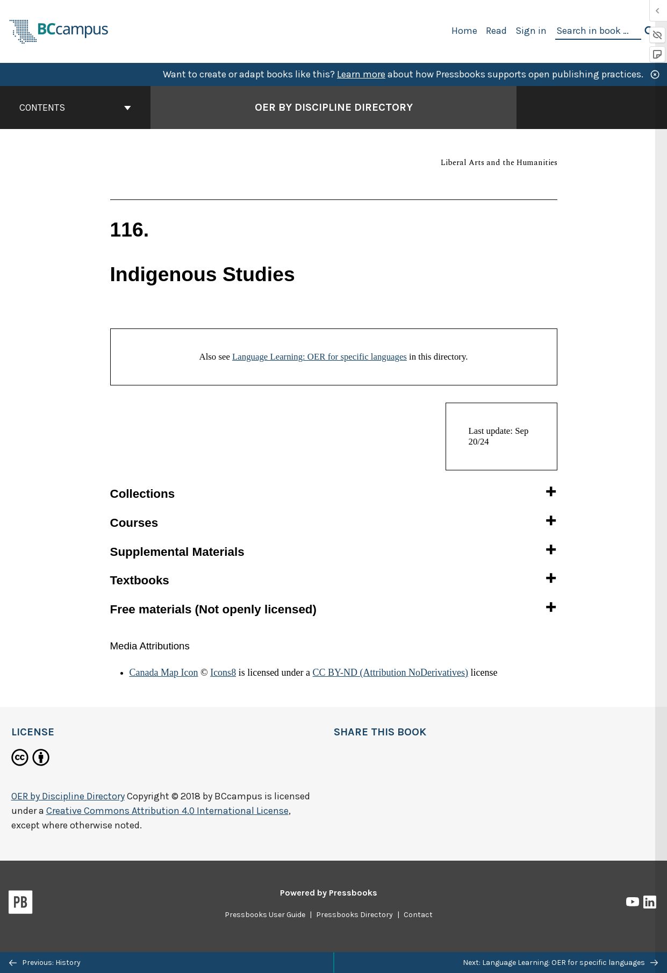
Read (496, 31)
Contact (418, 914)
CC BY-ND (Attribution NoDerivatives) (390, 672)
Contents (75, 107)
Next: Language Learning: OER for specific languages (560, 962)
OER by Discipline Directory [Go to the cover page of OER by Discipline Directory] (334, 107)
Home (464, 31)
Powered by (328, 893)
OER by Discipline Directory (68, 796)
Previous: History (45, 962)
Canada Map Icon (164, 672)
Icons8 (223, 672)
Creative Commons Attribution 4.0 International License (167, 811)
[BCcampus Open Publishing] (59, 30)
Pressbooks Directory (354, 914)
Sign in (531, 31)
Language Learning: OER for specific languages (319, 357)
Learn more (361, 74)
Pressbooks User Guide (265, 914)
